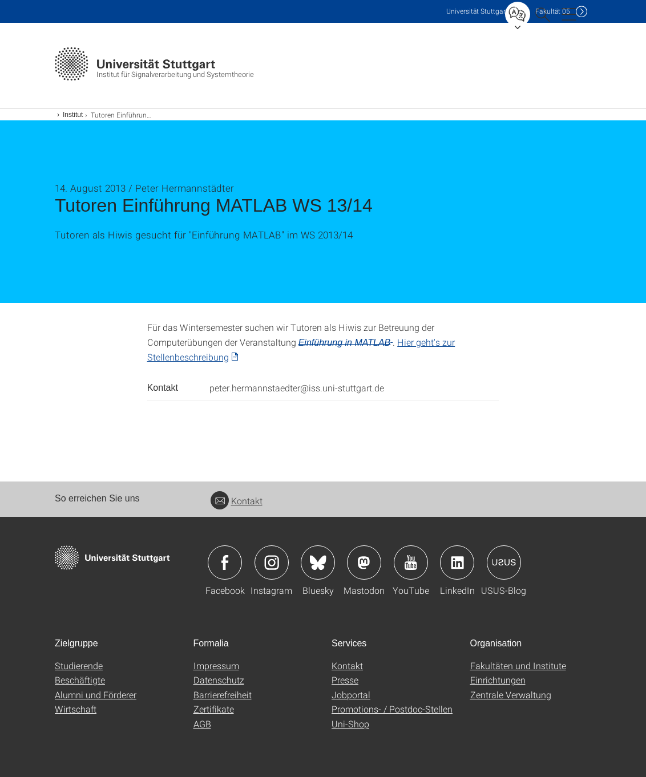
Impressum (216, 665)
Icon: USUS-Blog (504, 562)
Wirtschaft (75, 709)
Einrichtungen (498, 680)
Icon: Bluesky (318, 562)
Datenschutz (218, 680)
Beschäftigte (80, 680)
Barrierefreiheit (222, 695)
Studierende (79, 665)
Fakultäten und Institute (518, 665)
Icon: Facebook (225, 562)
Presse (345, 680)
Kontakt (237, 501)
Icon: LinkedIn (457, 562)
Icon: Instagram (272, 562)
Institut (73, 115)
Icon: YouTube (411, 562)
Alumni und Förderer (95, 695)
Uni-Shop (350, 724)
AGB (202, 724)
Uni (477, 11)
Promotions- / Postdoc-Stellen (392, 709)
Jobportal (351, 695)
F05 (552, 11)
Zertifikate (213, 709)
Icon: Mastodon (364, 562)
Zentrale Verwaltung (510, 695)
